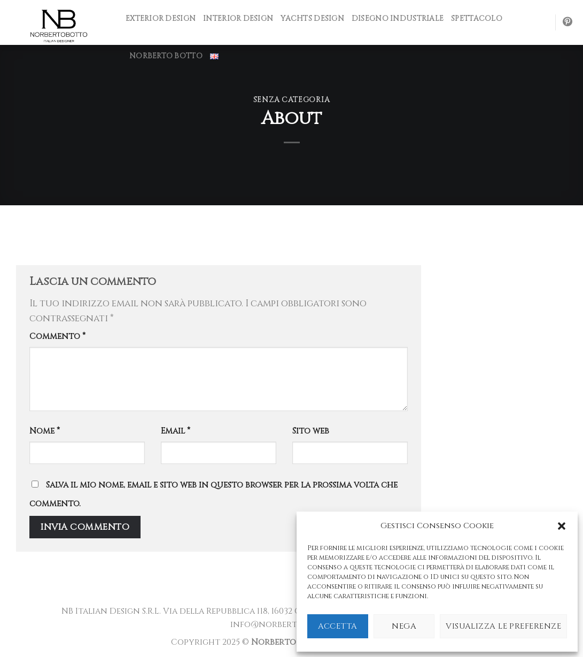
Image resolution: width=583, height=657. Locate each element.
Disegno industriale (398, 19)
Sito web (310, 431)
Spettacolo (476, 19)
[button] (561, 526)
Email (175, 431)
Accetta (337, 626)
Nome (44, 431)
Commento (57, 336)
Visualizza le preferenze (503, 626)
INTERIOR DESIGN (238, 19)
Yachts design (312, 19)
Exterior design (161, 19)
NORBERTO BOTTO (166, 56)
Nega (404, 626)
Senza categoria (291, 100)
